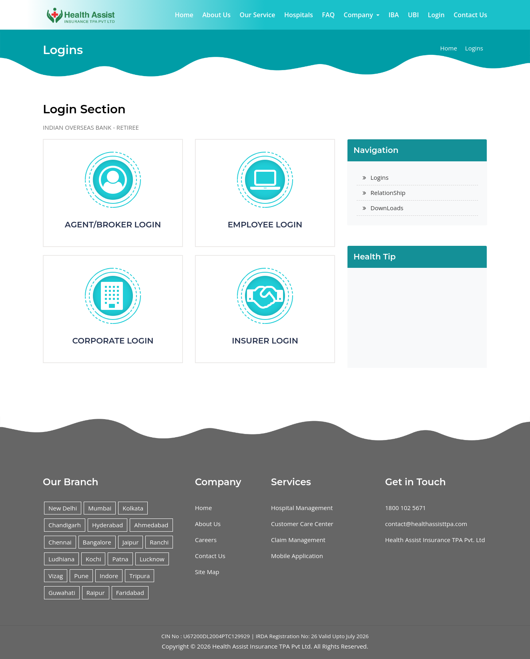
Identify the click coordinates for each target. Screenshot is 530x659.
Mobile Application (297, 556)
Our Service (257, 14)
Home (184, 14)
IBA (393, 14)
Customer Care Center (302, 524)
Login (436, 14)
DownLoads (387, 208)
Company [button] (359, 14)
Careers (206, 540)
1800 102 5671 (405, 508)
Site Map (207, 572)
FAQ (328, 14)
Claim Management (298, 540)
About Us (216, 14)
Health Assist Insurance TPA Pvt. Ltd (435, 540)
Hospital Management (302, 508)
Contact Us (470, 14)
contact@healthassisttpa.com (426, 524)
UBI (413, 14)
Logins (474, 48)
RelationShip (388, 193)
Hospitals (298, 14)
